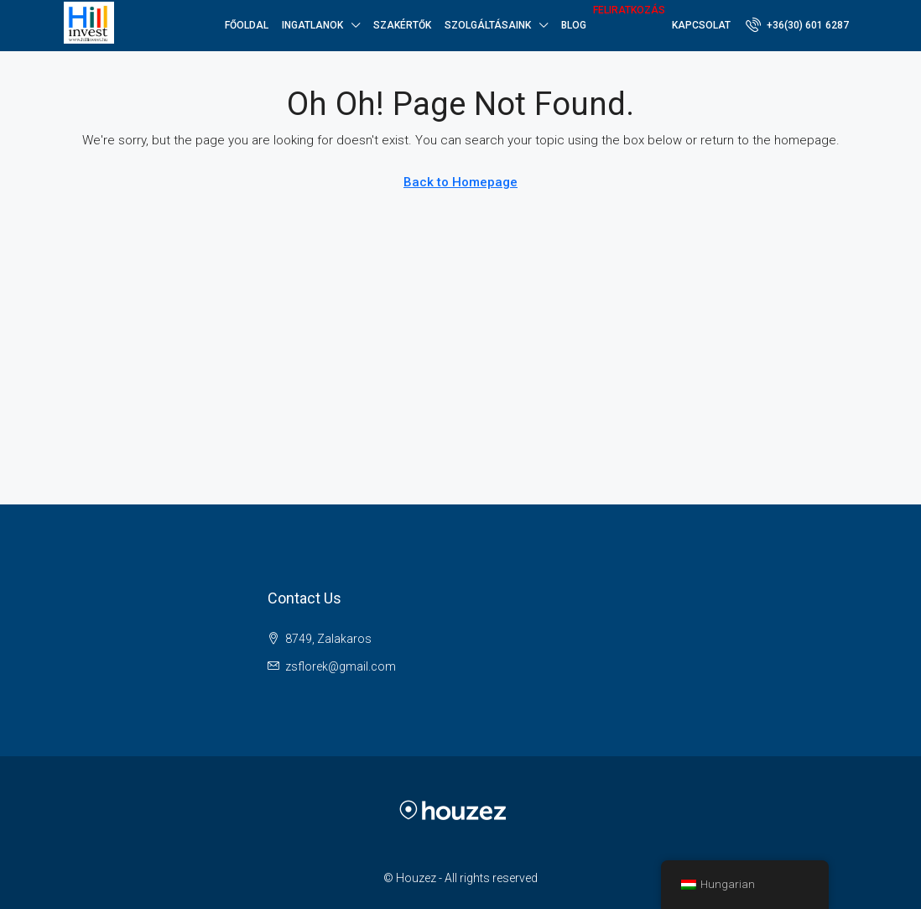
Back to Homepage (460, 182)
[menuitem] (797, 25)
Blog (573, 25)
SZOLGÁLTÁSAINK (488, 25)
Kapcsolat (701, 25)
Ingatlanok (312, 25)
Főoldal (246, 25)
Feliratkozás (629, 10)
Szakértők (402, 25)
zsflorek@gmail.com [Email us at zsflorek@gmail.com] (340, 666)
